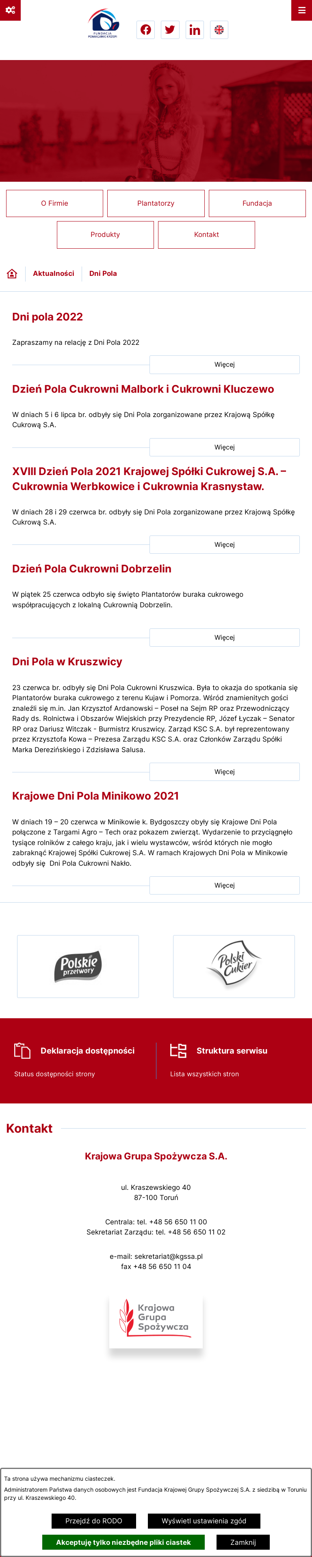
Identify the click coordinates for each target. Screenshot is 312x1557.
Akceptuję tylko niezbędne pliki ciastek (123, 1542)
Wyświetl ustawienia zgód (204, 1521)
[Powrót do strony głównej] (12, 274)
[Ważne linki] (10, 10)
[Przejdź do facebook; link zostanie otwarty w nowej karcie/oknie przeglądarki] (145, 30)
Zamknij (243, 1542)
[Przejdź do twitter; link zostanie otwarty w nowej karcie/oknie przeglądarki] (170, 30)
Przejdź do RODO (93, 1521)
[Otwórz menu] (301, 10)
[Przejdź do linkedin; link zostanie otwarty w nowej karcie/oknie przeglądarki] (195, 30)
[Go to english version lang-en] (219, 30)
